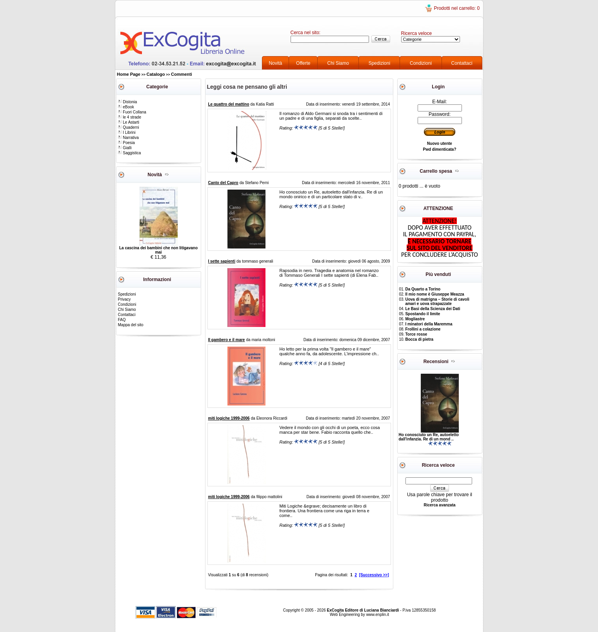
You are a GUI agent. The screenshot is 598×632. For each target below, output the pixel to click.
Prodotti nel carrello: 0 (457, 8)
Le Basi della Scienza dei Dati (432, 309)
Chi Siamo (338, 63)
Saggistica (129, 153)
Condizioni (421, 63)
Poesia (126, 143)
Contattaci (462, 63)
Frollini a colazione (422, 329)
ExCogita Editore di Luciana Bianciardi (363, 610)
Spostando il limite (422, 314)
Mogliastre (415, 319)
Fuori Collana (132, 112)
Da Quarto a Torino (422, 289)
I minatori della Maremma (428, 324)
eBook (126, 107)
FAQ (122, 320)
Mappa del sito (131, 325)
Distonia (127, 102)
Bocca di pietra (419, 339)
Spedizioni (379, 63)
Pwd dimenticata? (439, 149)
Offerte (303, 63)
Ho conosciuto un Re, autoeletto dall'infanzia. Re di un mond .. (429, 437)
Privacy (124, 299)
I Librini (127, 132)
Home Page (128, 74)
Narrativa (128, 137)
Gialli (125, 148)
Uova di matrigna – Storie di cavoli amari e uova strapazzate (437, 301)
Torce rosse (416, 334)
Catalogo (155, 74)
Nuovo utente (439, 143)
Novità (275, 63)
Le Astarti (128, 122)
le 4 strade (129, 117)
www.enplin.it (377, 614)
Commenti (181, 74)
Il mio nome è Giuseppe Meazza (434, 294)
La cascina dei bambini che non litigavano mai (158, 250)
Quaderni (128, 127)
